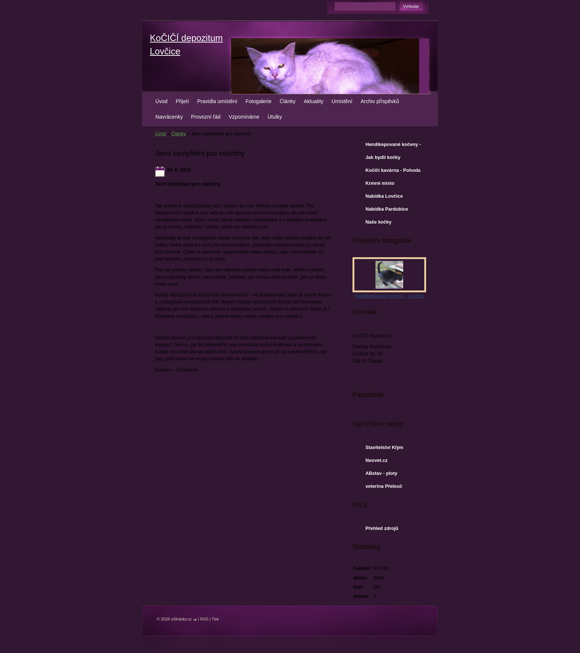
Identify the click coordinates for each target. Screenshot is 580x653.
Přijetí (182, 101)
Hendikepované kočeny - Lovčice (393, 146)
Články (288, 101)
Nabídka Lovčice (384, 196)
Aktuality (313, 101)
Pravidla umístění (217, 101)
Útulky (274, 117)
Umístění (341, 101)
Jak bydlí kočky (383, 157)
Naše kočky (378, 222)
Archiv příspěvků (380, 101)
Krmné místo (379, 183)
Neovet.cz (376, 460)
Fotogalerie (259, 101)
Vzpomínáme (244, 117)
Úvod (161, 101)
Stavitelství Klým (384, 447)
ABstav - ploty (381, 473)
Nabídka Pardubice (386, 209)
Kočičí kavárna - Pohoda (393, 170)
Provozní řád (205, 117)
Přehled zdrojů (381, 528)
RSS (204, 619)
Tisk (215, 619)
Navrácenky (169, 117)
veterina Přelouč (383, 486)
